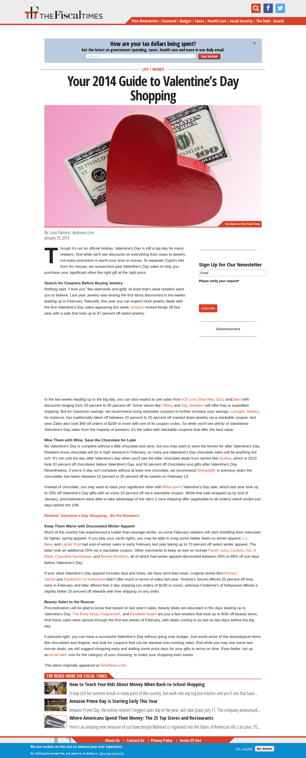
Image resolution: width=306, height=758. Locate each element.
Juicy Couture (232, 550)
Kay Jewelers (192, 405)
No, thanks (264, 748)
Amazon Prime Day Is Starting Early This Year (113, 701)
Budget (186, 21)
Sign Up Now (209, 56)
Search (278, 21)
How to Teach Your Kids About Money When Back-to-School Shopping (137, 684)
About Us (112, 740)
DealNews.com (113, 665)
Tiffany (167, 405)
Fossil (213, 550)
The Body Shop (85, 614)
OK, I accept (244, 748)
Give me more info (111, 753)
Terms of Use (190, 740)
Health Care (216, 21)
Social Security (241, 21)
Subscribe (208, 308)
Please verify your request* (219, 281)
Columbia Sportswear (73, 556)
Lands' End (71, 544)
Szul (219, 399)
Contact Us (135, 740)
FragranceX (111, 614)
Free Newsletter (145, 21)
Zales (236, 399)
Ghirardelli (206, 470)
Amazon (138, 307)
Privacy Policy (161, 740)
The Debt (263, 21)
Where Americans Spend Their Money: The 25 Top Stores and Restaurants (141, 717)
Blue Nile (206, 399)
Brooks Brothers (114, 556)
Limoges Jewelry (245, 411)
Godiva (225, 458)
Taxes (199, 21)
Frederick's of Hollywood (84, 579)
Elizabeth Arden (143, 614)
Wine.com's (172, 487)
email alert (58, 655)
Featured (169, 21)
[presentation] (233, 293)
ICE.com (189, 399)
